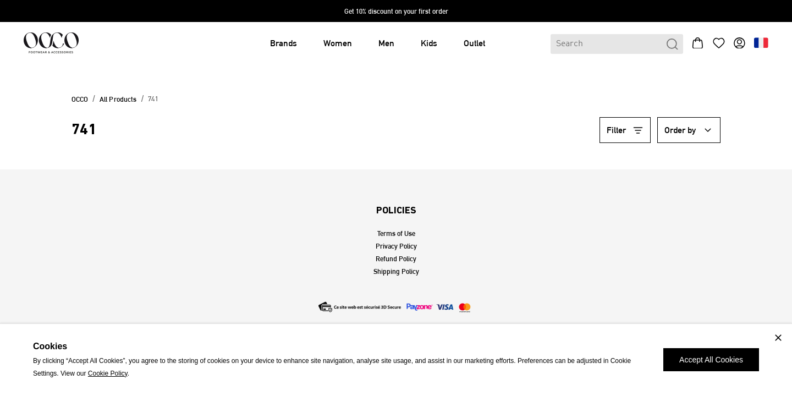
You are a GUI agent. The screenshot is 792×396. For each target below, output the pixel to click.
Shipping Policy (396, 271)
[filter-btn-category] (625, 130)
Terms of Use (396, 233)
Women (337, 43)
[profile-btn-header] (739, 44)
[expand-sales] (396, 11)
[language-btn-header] (761, 44)
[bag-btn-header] (697, 44)
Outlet (474, 43)
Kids (429, 43)
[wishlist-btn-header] (718, 44)
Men (386, 43)
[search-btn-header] (672, 44)
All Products (118, 99)
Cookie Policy (108, 373)
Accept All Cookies (711, 359)
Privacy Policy (396, 246)
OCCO (80, 99)
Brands (283, 43)
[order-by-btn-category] (689, 130)
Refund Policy (396, 259)
